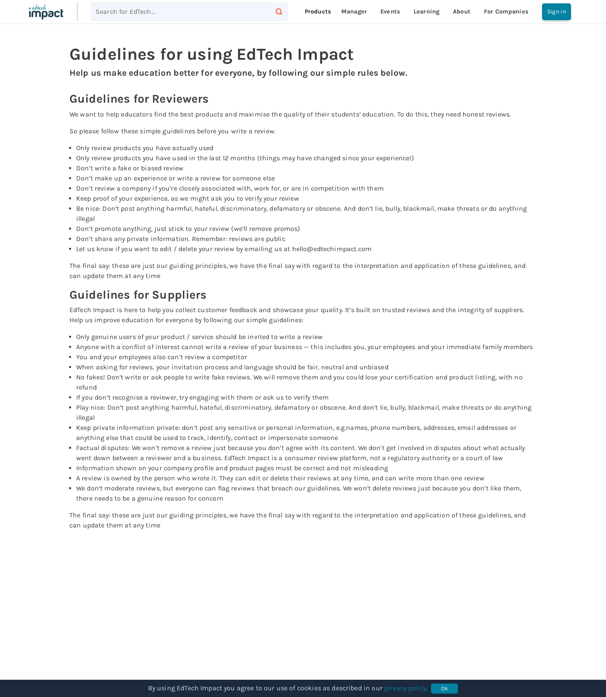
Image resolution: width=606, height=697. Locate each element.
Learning (426, 11)
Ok (444, 689)
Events (390, 11)
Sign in (556, 11)
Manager (354, 11)
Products (318, 11)
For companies (506, 11)
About (461, 11)
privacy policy (405, 688)
